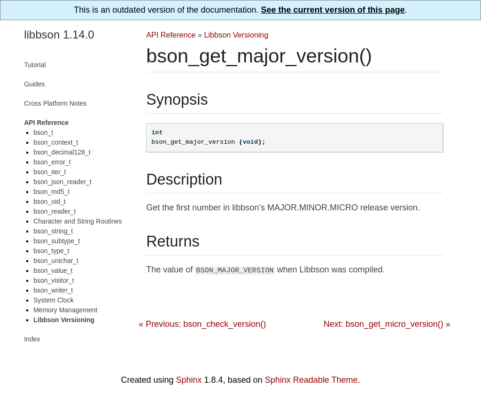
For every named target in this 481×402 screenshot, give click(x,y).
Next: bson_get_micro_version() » (387, 323)
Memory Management (65, 310)
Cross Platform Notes (55, 103)
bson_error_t (51, 162)
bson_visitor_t (53, 280)
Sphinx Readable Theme (311, 380)
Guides (34, 84)
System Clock (53, 300)
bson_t (43, 132)
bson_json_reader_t (62, 182)
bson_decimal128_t (61, 152)
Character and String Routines (77, 221)
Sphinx (189, 380)
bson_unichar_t (55, 260)
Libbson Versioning (236, 35)
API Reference (170, 35)
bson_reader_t (54, 211)
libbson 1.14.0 (59, 34)
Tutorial (35, 65)
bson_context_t (55, 142)
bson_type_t (51, 251)
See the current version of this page (333, 10)
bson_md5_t (51, 191)
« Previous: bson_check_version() (202, 323)
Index (32, 339)
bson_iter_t (49, 172)
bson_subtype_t (56, 241)
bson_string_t (53, 231)
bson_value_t (52, 270)
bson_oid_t (49, 201)
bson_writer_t (53, 290)
